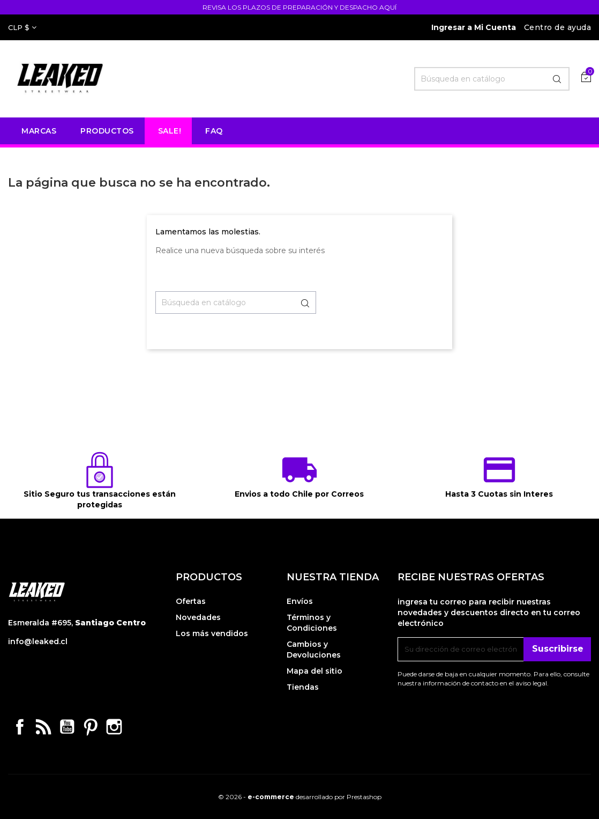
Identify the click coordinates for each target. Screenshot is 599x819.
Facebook (20, 726)
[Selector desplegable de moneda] (22, 27)
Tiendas (303, 687)
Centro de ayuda (557, 27)
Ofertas (191, 601)
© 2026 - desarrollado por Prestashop (299, 797)
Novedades (198, 617)
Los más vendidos (212, 633)
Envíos (300, 601)
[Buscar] (492, 79)
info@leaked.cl (38, 641)
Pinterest (90, 726)
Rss (43, 726)
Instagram (114, 726)
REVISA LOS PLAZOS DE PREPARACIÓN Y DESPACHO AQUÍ (299, 7)
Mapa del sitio (314, 671)
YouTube (67, 726)
